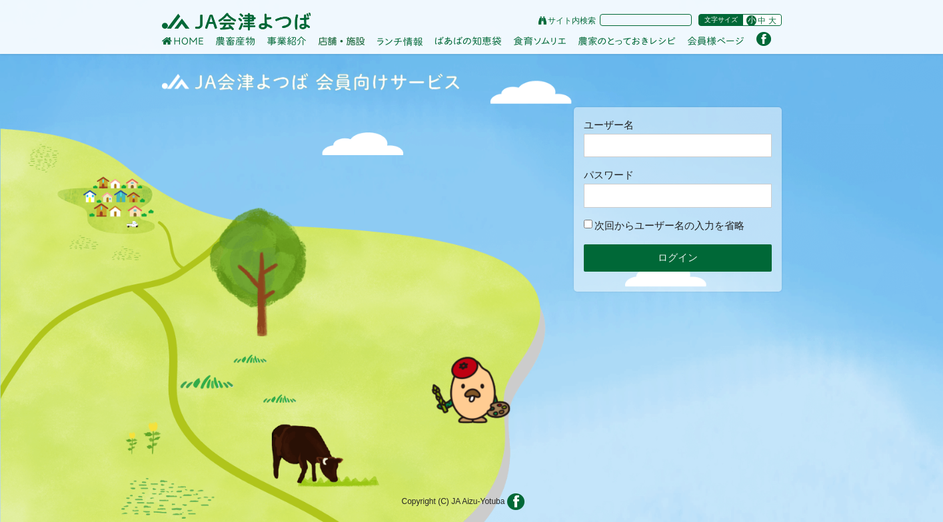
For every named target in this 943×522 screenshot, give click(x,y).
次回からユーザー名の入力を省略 (664, 225)
